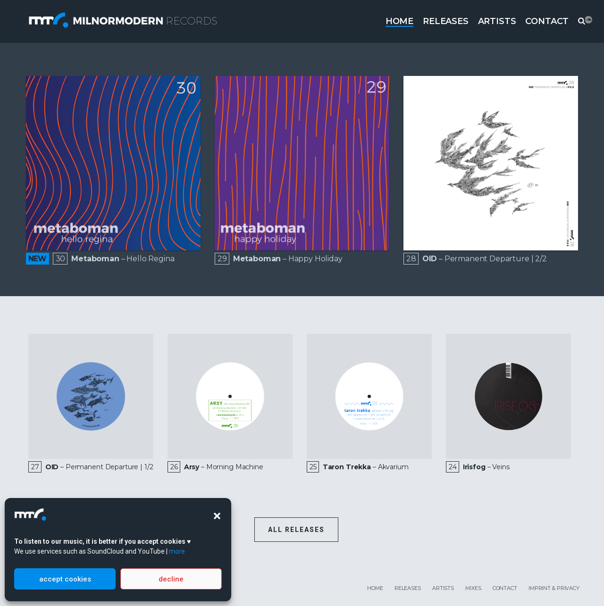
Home (399, 21)
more (177, 551)
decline (171, 579)
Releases (446, 21)
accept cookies (65, 579)
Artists (497, 21)
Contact (547, 21)
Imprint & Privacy (553, 588)
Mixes (473, 588)
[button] (217, 516)
